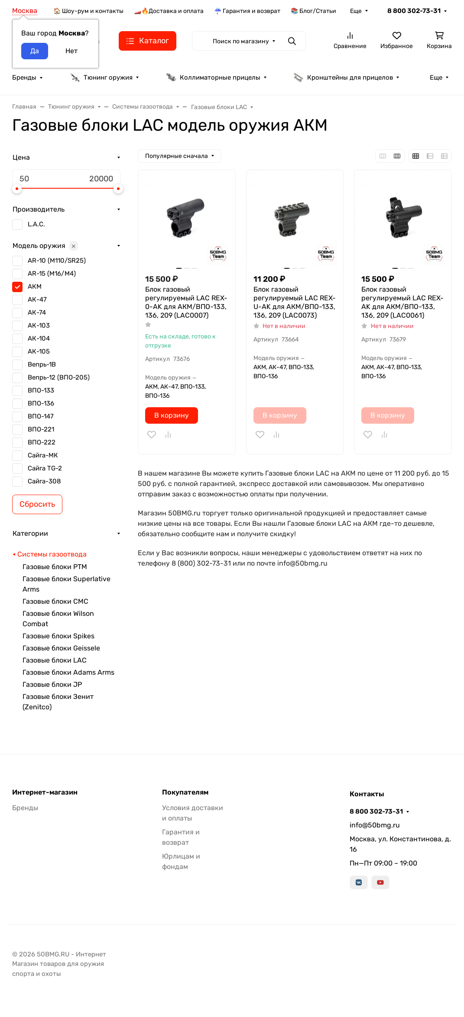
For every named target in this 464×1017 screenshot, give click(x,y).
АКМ (35, 286)
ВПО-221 (41, 429)
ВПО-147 (41, 416)
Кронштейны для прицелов (343, 77)
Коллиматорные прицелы (213, 77)
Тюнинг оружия (101, 77)
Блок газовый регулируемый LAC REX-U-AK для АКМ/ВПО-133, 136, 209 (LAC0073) (294, 302)
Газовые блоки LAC (55, 660)
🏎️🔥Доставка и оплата (169, 11)
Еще (356, 11)
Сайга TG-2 (45, 468)
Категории (30, 533)
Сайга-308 (44, 481)
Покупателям (185, 792)
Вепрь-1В (42, 364)
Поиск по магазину (241, 41)
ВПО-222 (41, 442)
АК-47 (37, 299)
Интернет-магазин (45, 792)
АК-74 (37, 312)
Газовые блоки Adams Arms (68, 672)
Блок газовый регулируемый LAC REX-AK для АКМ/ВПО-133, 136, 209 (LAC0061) (402, 302)
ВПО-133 (41, 390)
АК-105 (39, 351)
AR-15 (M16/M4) (52, 273)
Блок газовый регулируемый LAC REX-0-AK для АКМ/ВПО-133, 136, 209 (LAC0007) (186, 302)
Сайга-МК (43, 455)
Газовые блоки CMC (55, 601)
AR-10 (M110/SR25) (57, 260)
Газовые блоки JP (52, 684)
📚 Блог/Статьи (313, 11)
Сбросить (37, 504)
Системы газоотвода (52, 554)
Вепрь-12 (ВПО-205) (59, 377)
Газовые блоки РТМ (55, 567)
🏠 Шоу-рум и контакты (88, 11)
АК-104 (39, 338)
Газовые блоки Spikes (58, 636)
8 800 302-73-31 (414, 11)
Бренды (24, 77)
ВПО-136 (41, 403)
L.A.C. (36, 224)
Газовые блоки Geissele (61, 648)
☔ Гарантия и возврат (247, 11)
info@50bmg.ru (375, 825)
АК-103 (39, 325)
